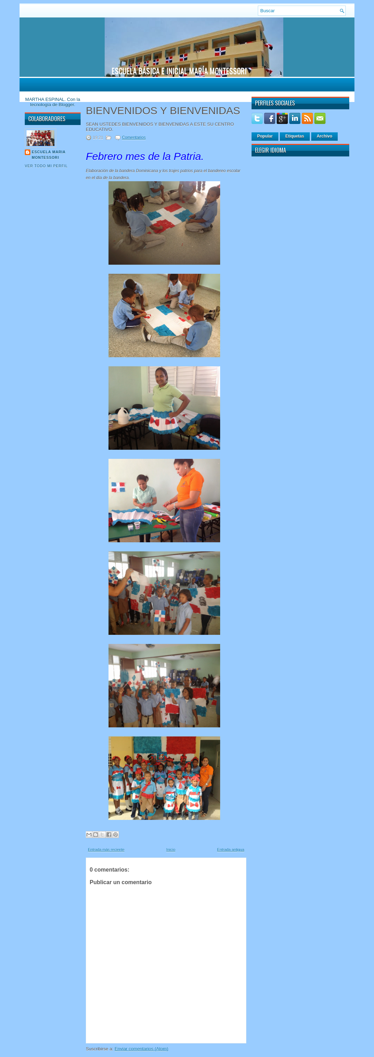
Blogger (66, 104)
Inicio (170, 849)
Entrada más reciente (106, 849)
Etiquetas (294, 136)
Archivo (324, 136)
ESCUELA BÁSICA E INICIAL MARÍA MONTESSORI (179, 70)
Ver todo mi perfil (46, 166)
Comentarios (133, 137)
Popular (265, 136)
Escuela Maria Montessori (49, 155)
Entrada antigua (230, 849)
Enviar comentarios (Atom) (141, 1048)
